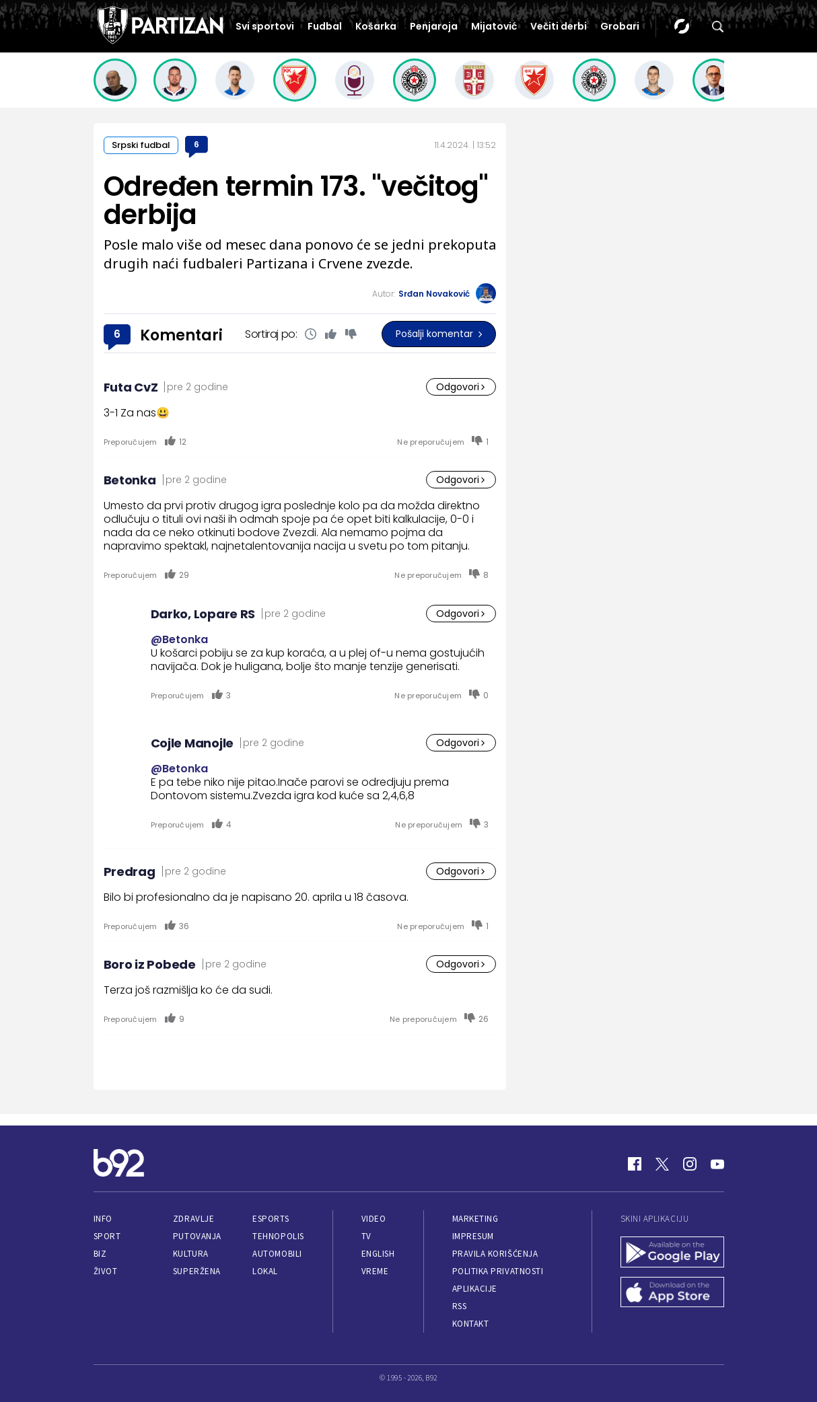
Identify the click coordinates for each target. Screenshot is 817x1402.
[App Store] (672, 1294)
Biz (100, 1253)
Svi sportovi (265, 26)
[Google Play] (672, 1253)
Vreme (375, 1271)
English (378, 1253)
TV (366, 1236)
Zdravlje (193, 1218)
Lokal (265, 1271)
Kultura (191, 1253)
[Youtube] (717, 1164)
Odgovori (461, 387)
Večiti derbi (558, 26)
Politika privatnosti (498, 1271)
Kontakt (470, 1323)
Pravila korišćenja (495, 1253)
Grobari (619, 26)
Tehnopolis (278, 1236)
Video (373, 1218)
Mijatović (494, 26)
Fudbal (325, 26)
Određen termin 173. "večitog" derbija (296, 200)
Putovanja (197, 1236)
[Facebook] (634, 1164)
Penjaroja (434, 26)
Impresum (473, 1236)
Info (103, 1218)
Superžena (197, 1271)
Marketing (475, 1218)
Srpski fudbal (141, 145)
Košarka (375, 26)
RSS (459, 1306)
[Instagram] (690, 1164)
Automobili (276, 1253)
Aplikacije (474, 1288)
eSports (270, 1218)
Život (106, 1271)
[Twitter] (662, 1164)
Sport (107, 1236)
